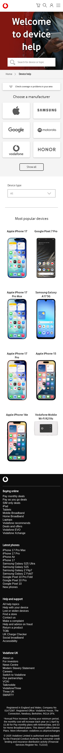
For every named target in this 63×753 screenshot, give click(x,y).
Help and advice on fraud (18, 624)
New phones (10, 587)
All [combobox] (11, 193)
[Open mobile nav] (58, 5)
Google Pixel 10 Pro (15, 580)
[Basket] (38, 5)
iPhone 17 (9, 560)
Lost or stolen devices (16, 610)
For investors (10, 661)
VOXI (6, 681)
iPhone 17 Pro (11, 553)
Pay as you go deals (15, 499)
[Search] (45, 5)
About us (8, 658)
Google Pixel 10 (12, 583)
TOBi (6, 631)
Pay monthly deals (14, 496)
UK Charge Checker (15, 634)
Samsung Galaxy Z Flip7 (17, 570)
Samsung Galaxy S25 (16, 567)
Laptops (7, 519)
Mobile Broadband (14, 513)
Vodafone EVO (11, 529)
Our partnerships (13, 678)
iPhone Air (9, 556)
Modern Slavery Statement (18, 668)
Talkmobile (9, 684)
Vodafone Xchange (14, 533)
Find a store (10, 614)
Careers (7, 671)
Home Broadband (13, 516)
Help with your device (15, 607)
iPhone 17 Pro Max (14, 550)
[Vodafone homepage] (5, 6)
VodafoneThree (12, 688)
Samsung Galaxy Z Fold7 (18, 573)
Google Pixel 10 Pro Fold (18, 577)
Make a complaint (13, 620)
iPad (5, 506)
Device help (25, 74)
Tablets (7, 509)
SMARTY (8, 695)
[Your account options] (52, 5)
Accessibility (10, 641)
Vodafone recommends (16, 523)
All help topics (11, 604)
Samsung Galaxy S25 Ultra (19, 563)
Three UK (8, 691)
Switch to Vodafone (14, 674)
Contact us (9, 617)
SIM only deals (11, 502)
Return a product (13, 627)
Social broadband (13, 637)
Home (9, 74)
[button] (31, 86)
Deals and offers (12, 526)
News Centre (10, 664)
